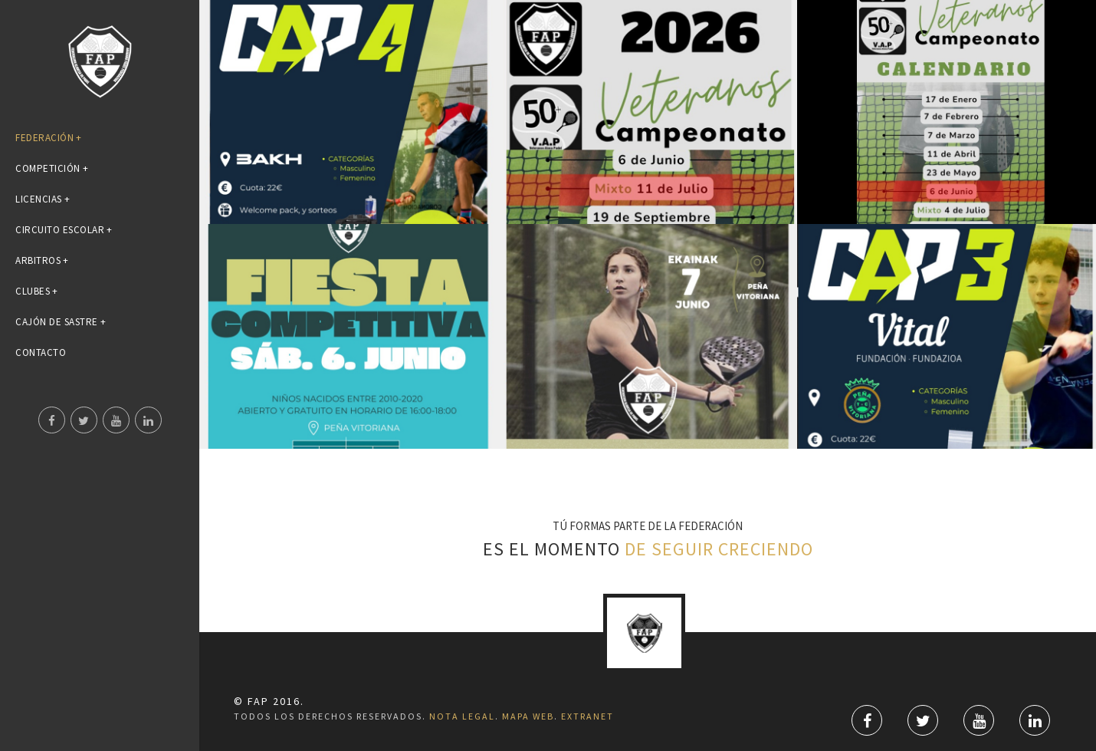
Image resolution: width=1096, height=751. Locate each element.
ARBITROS (42, 260)
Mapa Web (528, 716)
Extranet (587, 716)
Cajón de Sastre (60, 321)
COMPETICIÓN (51, 168)
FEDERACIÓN (48, 137)
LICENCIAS (42, 199)
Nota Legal (462, 716)
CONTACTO (40, 352)
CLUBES (36, 291)
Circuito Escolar (64, 229)
